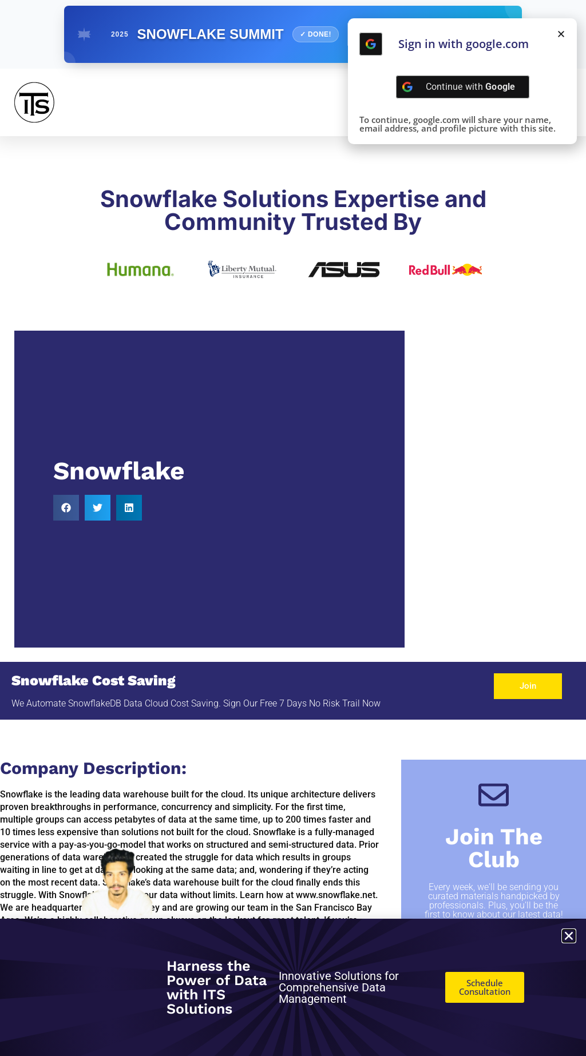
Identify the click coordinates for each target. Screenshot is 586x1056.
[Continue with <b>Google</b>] (370, 44)
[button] (66, 508)
